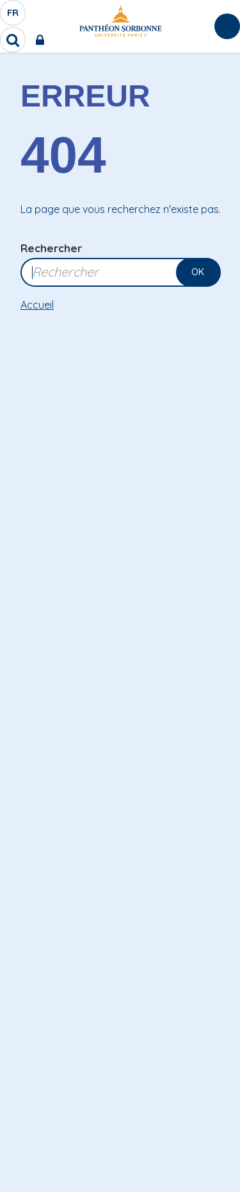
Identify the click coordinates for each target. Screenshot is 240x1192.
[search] (13, 40)
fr (13, 16)
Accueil (37, 304)
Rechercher (51, 248)
